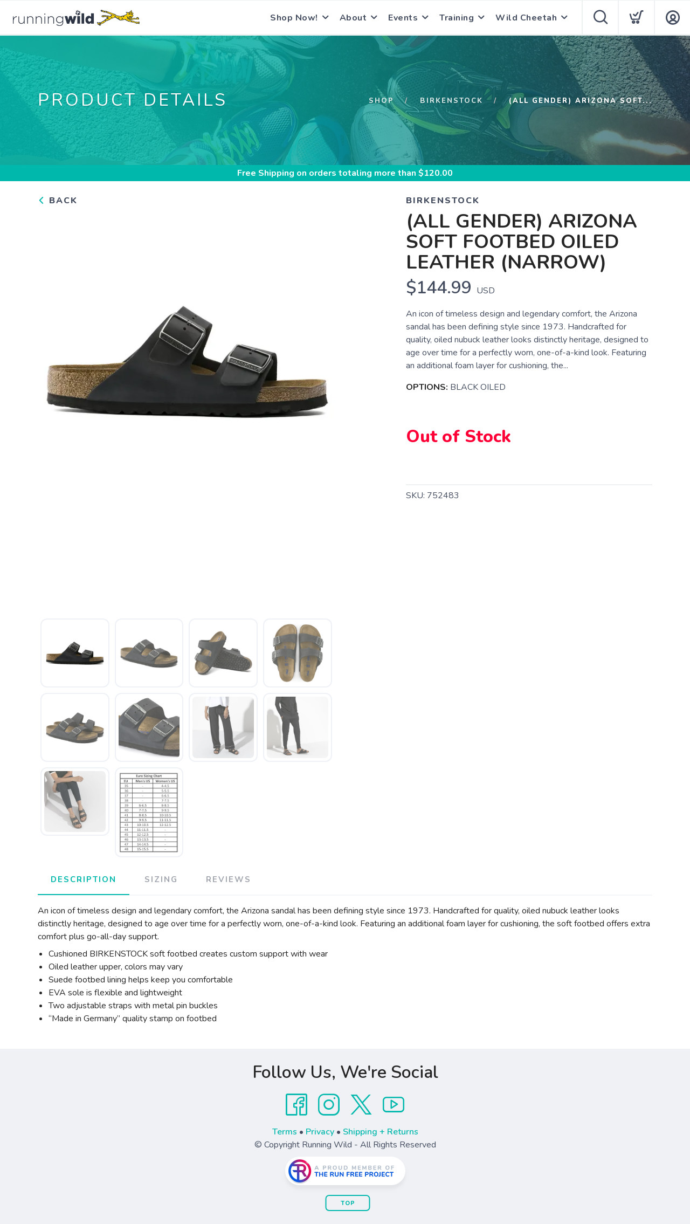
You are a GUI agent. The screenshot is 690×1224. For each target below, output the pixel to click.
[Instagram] (329, 1105)
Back (58, 201)
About (353, 18)
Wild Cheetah (526, 18)
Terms (284, 1132)
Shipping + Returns (380, 1132)
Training (456, 18)
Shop (381, 101)
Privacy (320, 1132)
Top (348, 1203)
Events (403, 18)
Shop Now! (294, 18)
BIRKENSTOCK (451, 101)
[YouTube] (393, 1105)
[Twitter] (361, 1105)
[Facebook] (296, 1105)
